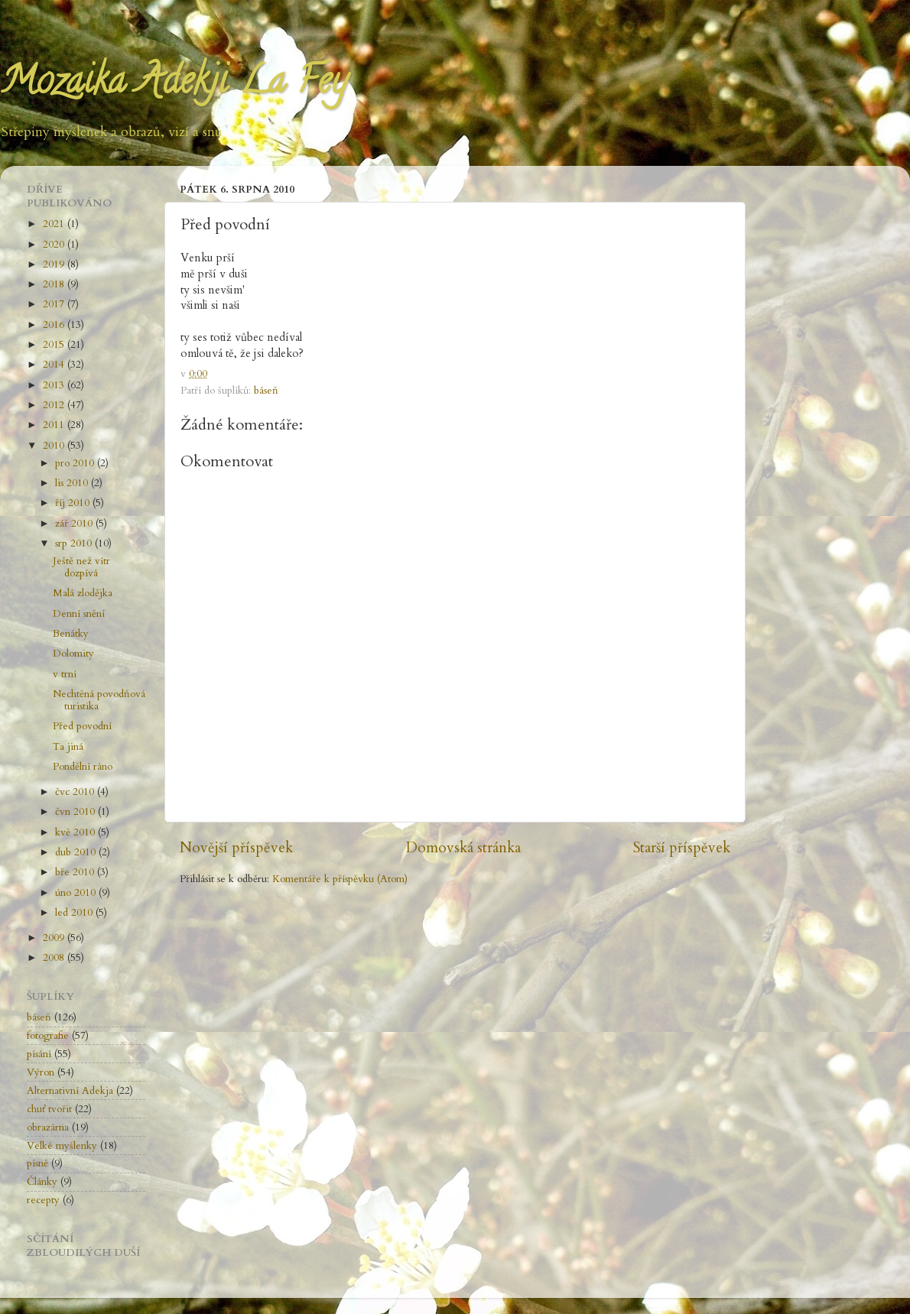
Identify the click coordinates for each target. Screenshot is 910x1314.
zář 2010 (75, 523)
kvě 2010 (76, 832)
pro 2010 (76, 463)
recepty (43, 1200)
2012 (55, 405)
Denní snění (79, 614)
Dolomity (73, 653)
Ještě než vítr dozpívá (81, 567)
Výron (40, 1072)
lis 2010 (73, 483)
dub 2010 (77, 852)
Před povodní (82, 726)
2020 (55, 244)
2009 (55, 938)
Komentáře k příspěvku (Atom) (340, 879)
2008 (55, 958)
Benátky (71, 634)
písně (37, 1163)
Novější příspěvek (236, 848)
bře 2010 (76, 872)
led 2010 (75, 913)
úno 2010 (77, 893)
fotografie (48, 1036)
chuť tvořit (49, 1109)
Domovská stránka (463, 848)
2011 (55, 425)
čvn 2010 (76, 812)
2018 (55, 284)
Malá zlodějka (82, 593)
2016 (55, 325)
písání (39, 1054)
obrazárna (48, 1127)
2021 (55, 224)
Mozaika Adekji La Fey (173, 85)
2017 (55, 304)
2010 (55, 446)
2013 (55, 385)
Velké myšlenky (62, 1146)
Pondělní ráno (82, 767)
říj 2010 (74, 503)
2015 (55, 345)
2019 (55, 264)
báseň (266, 390)
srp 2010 (75, 543)
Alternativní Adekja (70, 1091)
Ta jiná (68, 747)
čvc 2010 (76, 792)
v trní (64, 674)
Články (42, 1182)
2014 (55, 364)
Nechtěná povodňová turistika (99, 700)
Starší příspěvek (681, 848)
